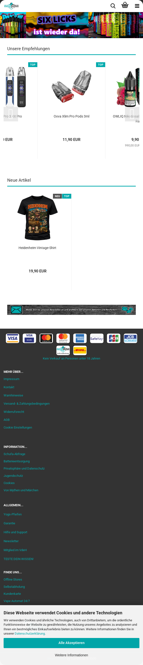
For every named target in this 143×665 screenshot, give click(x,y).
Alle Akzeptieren (71, 643)
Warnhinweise (13, 395)
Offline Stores (13, 579)
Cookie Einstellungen (18, 427)
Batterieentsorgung (17, 461)
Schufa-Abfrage (14, 454)
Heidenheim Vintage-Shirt (37, 248)
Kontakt (9, 387)
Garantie (9, 523)
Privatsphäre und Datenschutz (24, 468)
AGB (7, 420)
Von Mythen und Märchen (21, 490)
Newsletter (11, 541)
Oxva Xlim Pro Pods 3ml (71, 116)
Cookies (9, 483)
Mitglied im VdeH (15, 550)
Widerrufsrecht (14, 412)
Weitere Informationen (71, 655)
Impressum (11, 379)
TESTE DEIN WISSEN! (18, 559)
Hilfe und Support (15, 532)
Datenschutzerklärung (30, 633)
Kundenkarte (12, 594)
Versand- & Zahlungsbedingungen (27, 403)
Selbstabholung (14, 587)
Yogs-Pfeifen (13, 514)
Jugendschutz (13, 476)
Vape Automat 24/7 (17, 601)
